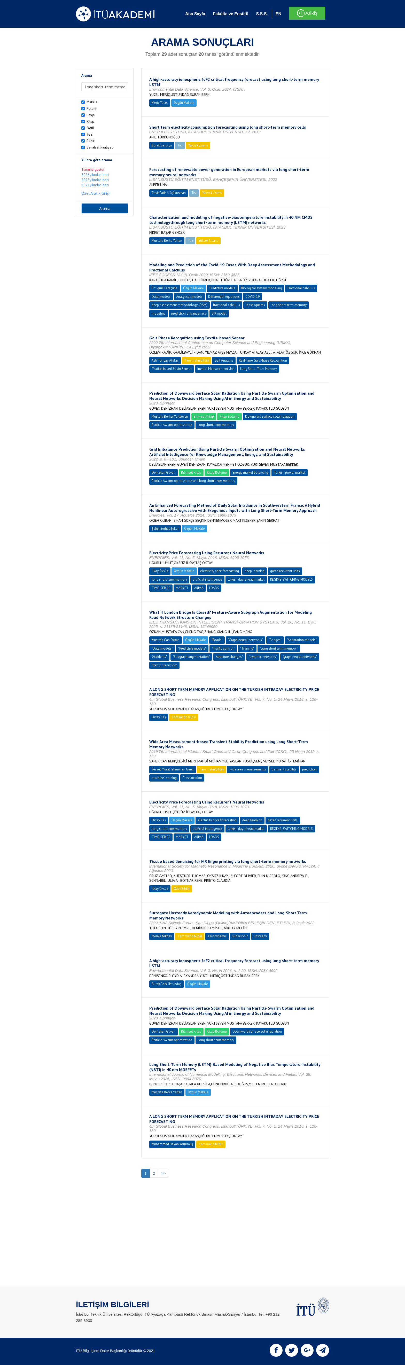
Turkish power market (289, 472)
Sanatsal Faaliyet (100, 147)
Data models (161, 296)
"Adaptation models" (302, 640)
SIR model (219, 313)
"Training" (247, 648)
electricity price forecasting (219, 571)
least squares (255, 305)
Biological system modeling (261, 288)
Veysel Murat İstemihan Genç (172, 769)
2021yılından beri (95, 185)
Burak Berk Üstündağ (167, 984)
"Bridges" (275, 640)
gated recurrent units (285, 571)
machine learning (164, 778)
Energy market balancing (250, 472)
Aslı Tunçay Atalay (165, 360)
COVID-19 (252, 296)
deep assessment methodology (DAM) (179, 305)
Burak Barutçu (162, 145)
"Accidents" (159, 656)
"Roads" (217, 640)
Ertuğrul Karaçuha (164, 288)
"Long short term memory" (279, 648)
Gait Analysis (223, 360)
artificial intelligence (207, 579)
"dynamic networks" (262, 656)
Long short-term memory (216, 425)
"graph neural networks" (300, 656)
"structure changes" (229, 656)
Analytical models (189, 296)
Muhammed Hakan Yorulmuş (172, 1144)
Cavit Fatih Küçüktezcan (169, 193)
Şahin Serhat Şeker (165, 528)
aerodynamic (217, 936)
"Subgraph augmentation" (191, 656)
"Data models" (162, 648)
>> (163, 1173)
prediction (309, 769)
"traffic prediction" (164, 665)
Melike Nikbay (162, 936)
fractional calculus (226, 305)
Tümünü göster (93, 169)
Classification (192, 778)
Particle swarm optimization (172, 425)
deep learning (254, 571)
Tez (89, 134)
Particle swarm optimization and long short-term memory (193, 481)
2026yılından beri (95, 174)
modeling (159, 313)
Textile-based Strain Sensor (172, 368)
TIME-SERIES (161, 588)
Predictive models (222, 288)
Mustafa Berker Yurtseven (170, 416)
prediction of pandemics (188, 313)
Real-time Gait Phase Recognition (263, 360)
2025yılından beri (95, 179)
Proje (91, 115)
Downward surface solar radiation (269, 416)
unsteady (260, 936)
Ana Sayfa (195, 14)
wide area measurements (247, 769)
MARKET (182, 588)
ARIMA (199, 588)
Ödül (90, 128)
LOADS (214, 588)
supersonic (240, 936)
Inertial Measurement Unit (216, 368)
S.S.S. (262, 14)
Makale (92, 102)
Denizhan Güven (163, 472)
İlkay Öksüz (160, 571)
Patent (91, 108)
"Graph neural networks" (245, 640)
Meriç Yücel (160, 102)
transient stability (284, 769)
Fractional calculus (301, 288)
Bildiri (91, 140)
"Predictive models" (192, 648)
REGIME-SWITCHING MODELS (291, 579)
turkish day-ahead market (246, 579)
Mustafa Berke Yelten (167, 240)
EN (278, 14)
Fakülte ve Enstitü (230, 14)
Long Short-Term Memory (258, 368)
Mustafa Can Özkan (166, 640)
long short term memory (169, 579)
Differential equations (224, 296)
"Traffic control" (223, 648)
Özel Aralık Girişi (95, 193)
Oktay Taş (159, 717)
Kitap (90, 121)
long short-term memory (289, 305)
